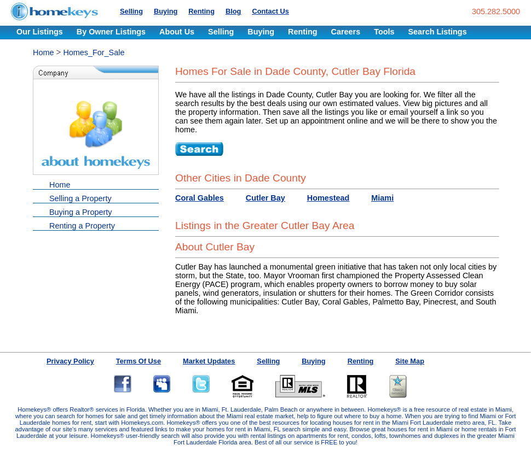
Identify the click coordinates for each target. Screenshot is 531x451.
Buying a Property (80, 212)
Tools (384, 31)
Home (43, 52)
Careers (346, 31)
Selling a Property (80, 198)
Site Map (409, 361)
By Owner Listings (111, 31)
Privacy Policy (70, 361)
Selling (131, 11)
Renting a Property (82, 225)
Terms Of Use (138, 361)
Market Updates (209, 361)
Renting (201, 11)
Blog (233, 11)
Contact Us (270, 11)
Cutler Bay (265, 198)
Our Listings (39, 31)
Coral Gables (199, 198)
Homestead (328, 198)
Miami (382, 198)
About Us (176, 31)
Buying (165, 11)
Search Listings (437, 31)
